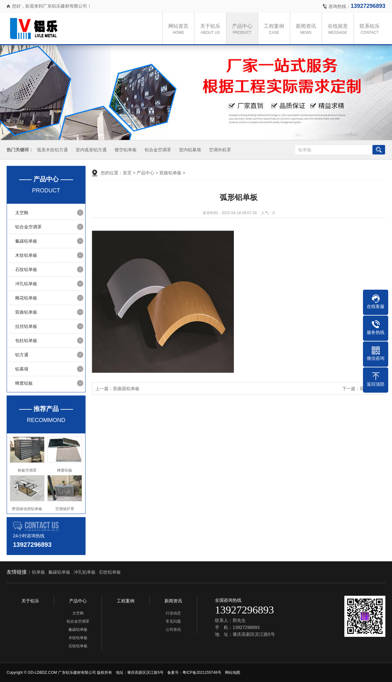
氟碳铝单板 (26, 241)
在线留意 (340, 29)
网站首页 (180, 29)
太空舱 (21, 212)
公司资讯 (173, 629)
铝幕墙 (21, 368)
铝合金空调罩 (157, 150)
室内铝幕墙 (189, 150)
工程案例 (276, 29)
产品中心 (244, 29)
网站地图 (232, 672)
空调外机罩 (219, 150)
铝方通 (21, 354)
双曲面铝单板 (126, 388)
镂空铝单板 (125, 150)
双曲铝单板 (26, 312)
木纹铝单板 (26, 255)
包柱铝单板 (26, 340)
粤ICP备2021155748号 (201, 672)
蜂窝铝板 (24, 383)
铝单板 (38, 572)
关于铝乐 (212, 29)
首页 (127, 172)
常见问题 (173, 621)
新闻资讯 (308, 29)
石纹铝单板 (26, 269)
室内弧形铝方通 (90, 150)
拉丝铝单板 (26, 326)
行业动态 (173, 613)
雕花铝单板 (26, 297)
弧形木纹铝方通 (51, 150)
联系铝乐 (372, 29)
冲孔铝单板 (26, 283)
